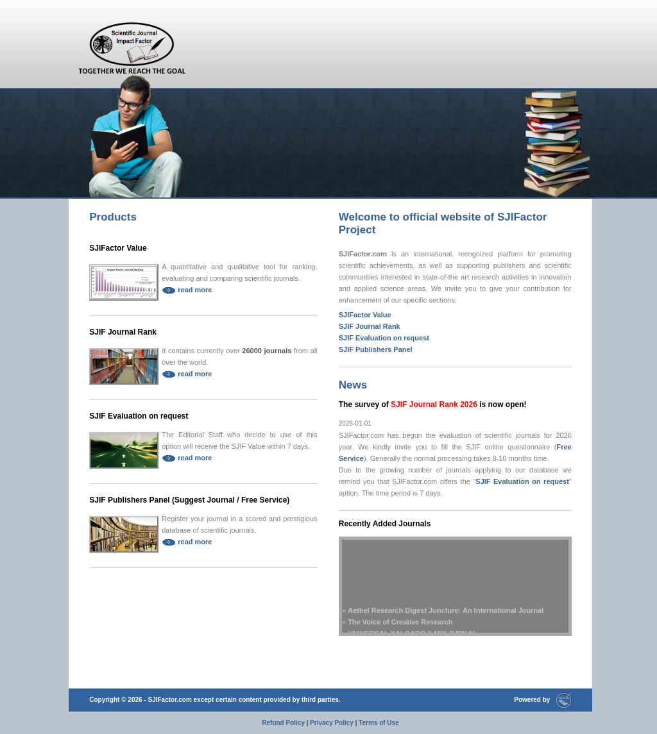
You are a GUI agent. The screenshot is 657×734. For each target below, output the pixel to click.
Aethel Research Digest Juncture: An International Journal (445, 615)
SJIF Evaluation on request (138, 416)
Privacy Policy (332, 722)
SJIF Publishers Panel (376, 349)
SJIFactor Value (117, 248)
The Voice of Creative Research (400, 626)
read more (187, 290)
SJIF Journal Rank (123, 332)
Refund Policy (283, 722)
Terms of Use (379, 722)
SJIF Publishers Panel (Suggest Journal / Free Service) (189, 500)
